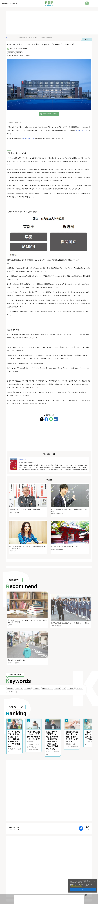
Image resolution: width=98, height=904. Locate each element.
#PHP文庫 (19, 688)
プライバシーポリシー (76, 886)
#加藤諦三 (36, 688)
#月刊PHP (79, 688)
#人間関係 (28, 688)
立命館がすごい (24, 459)
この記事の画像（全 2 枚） (50, 114)
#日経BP (57, 688)
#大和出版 (70, 688)
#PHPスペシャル (47, 688)
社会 (86, 39)
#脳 (64, 688)
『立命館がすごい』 (81, 130)
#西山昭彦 (10, 52)
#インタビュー (11, 691)
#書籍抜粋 (19, 52)
